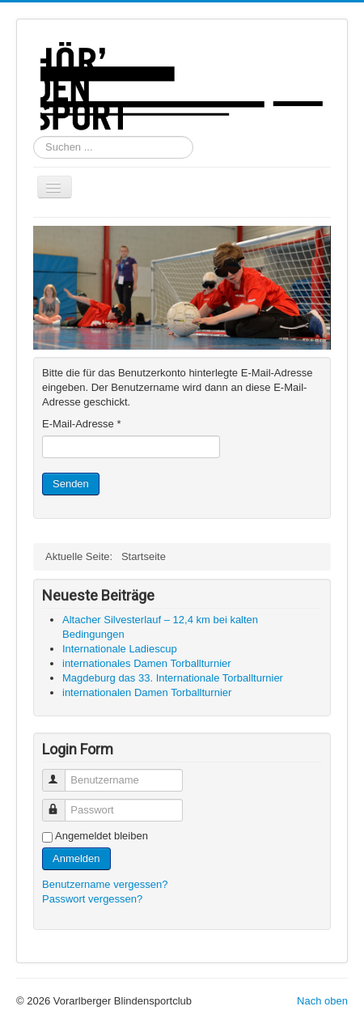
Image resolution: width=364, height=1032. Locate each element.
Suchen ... (33, 136)
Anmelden (76, 858)
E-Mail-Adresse (81, 424)
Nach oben (322, 1001)
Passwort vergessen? (92, 899)
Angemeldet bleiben (101, 836)
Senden (71, 484)
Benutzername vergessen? (104, 884)
